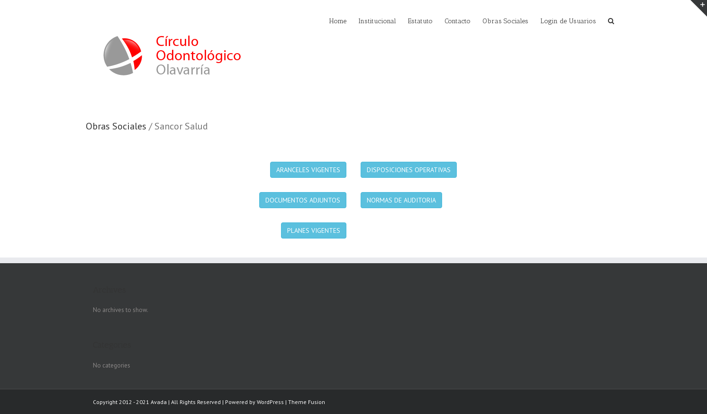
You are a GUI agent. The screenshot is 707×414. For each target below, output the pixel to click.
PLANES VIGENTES (313, 230)
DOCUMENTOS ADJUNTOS (302, 200)
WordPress (270, 401)
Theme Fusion (306, 401)
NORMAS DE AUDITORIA (401, 200)
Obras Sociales (116, 126)
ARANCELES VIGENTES (308, 170)
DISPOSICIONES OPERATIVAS (409, 170)
